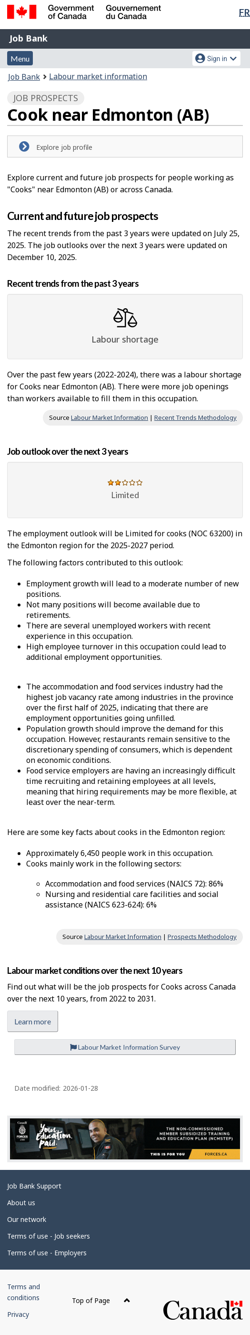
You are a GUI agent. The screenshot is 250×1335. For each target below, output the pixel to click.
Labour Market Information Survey (125, 1047)
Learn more (32, 1021)
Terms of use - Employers (47, 1252)
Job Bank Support (34, 1185)
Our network (26, 1219)
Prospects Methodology (202, 936)
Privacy (18, 1314)
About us (21, 1202)
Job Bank (29, 38)
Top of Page (101, 1300)
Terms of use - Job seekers (48, 1236)
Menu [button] (20, 58)
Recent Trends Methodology (195, 417)
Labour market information (98, 76)
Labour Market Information (109, 417)
